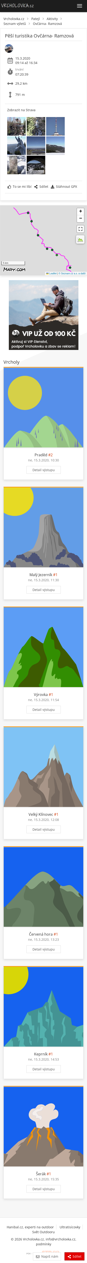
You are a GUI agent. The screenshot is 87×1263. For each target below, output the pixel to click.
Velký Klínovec (41, 814)
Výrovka (41, 694)
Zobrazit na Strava (21, 110)
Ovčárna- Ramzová (47, 23)
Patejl (35, 19)
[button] (70, 267)
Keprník (41, 1054)
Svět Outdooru (43, 1232)
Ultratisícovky (70, 1227)
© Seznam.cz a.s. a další (72, 273)
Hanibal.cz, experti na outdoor (30, 1227)
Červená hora (41, 934)
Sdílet (41, 186)
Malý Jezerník (40, 574)
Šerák (41, 1173)
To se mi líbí (20, 186)
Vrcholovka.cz (13, 19)
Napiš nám (47, 1256)
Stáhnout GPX (64, 186)
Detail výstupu (43, 470)
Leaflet (51, 273)
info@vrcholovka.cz (60, 1239)
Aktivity (52, 19)
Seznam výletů (14, 23)
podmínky (43, 1244)
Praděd (41, 454)
